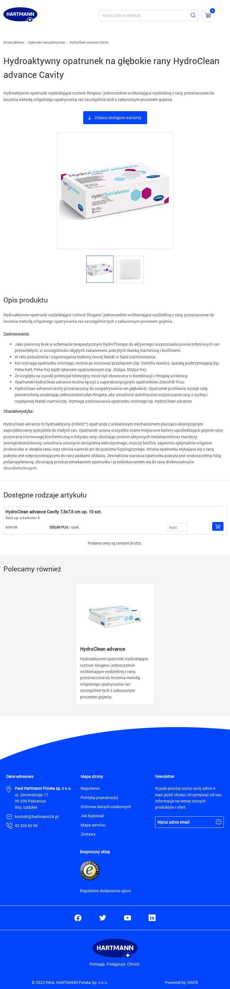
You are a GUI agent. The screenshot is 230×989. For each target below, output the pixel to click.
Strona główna (13, 42)
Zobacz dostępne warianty (117, 117)
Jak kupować (92, 815)
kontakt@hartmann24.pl (37, 816)
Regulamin (90, 788)
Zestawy (88, 834)
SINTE (192, 982)
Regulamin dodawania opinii (105, 890)
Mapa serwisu (93, 825)
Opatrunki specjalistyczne (46, 42)
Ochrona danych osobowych (106, 806)
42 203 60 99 (26, 825)
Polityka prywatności (99, 797)
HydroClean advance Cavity (89, 42)
